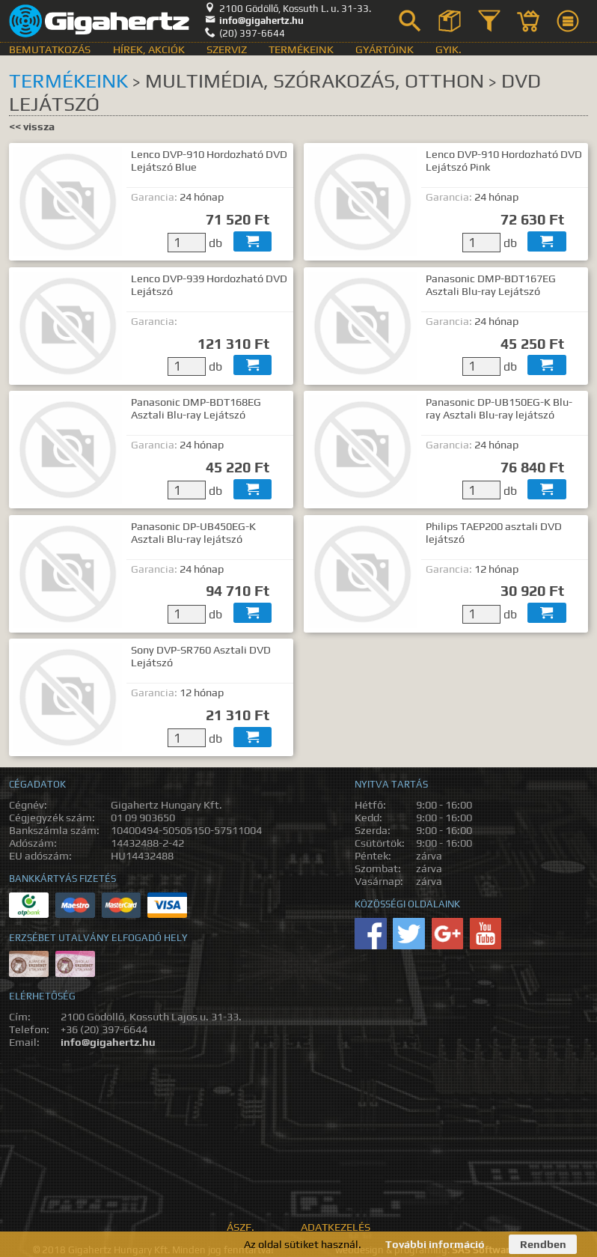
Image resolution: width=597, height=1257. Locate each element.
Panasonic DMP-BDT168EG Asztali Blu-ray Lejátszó (196, 408)
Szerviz (226, 49)
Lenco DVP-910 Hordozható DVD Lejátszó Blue (209, 160)
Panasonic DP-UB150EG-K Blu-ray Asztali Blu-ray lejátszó (499, 408)
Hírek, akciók (149, 49)
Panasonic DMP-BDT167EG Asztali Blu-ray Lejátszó (491, 284)
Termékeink (301, 49)
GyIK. (448, 49)
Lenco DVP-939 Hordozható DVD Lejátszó (209, 284)
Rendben (543, 1244)
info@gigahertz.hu (254, 20)
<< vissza (32, 126)
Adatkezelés (335, 1226)
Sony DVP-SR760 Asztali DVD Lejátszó (201, 656)
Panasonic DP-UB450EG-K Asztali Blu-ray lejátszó (193, 532)
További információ (435, 1244)
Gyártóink (384, 49)
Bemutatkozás (50, 49)
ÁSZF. (240, 1226)
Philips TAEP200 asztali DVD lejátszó (494, 532)
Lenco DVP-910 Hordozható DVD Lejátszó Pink (504, 160)
